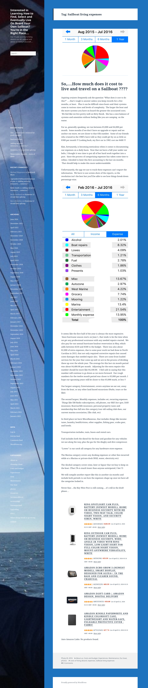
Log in (12, 432)
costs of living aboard (78, 660)
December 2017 (16, 289)
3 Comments (68, 663)
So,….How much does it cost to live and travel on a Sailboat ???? (94, 86)
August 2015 (15, 387)
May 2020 (14, 248)
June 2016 (14, 346)
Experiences (15, 472)
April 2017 (14, 309)
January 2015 (15, 416)
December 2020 (16, 236)
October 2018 (15, 268)
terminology (15, 501)
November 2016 (16, 330)
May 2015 (14, 400)
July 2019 (14, 256)
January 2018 (15, 285)
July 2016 (14, 342)
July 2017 (14, 297)
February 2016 (16, 363)
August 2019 (15, 252)
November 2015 (16, 375)
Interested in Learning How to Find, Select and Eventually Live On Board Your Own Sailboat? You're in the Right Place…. (21, 21)
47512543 (98, 630)
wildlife (13, 522)
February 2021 (16, 232)
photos (13, 489)
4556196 (97, 558)
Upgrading (14, 509)
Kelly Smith (14, 188)
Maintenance (15, 481)
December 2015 (16, 371)
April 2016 (14, 355)
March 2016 (15, 359)
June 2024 (14, 219)
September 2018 (16, 273)
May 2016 (14, 350)
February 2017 (16, 318)
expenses (91, 660)
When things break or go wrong (22, 518)
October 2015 (15, 379)
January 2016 (15, 367)
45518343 (98, 524)
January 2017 (15, 322)
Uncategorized (16, 505)
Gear (12, 477)
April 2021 (14, 227)
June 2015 (14, 396)
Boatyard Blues (16, 139)
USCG (12, 513)
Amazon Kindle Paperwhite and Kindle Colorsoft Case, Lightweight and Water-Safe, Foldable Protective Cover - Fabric (106, 619)
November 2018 (16, 264)
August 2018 (15, 277)
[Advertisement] (23, 95)
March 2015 (15, 408)
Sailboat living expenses (105, 660)
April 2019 (14, 260)
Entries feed (15, 436)
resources (14, 493)
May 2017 (14, 305)
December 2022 (16, 223)
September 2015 (16, 383)
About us (13, 460)
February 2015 (16, 412)
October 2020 (15, 244)
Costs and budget (17, 468)
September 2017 (16, 293)
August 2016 (15, 338)
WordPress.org (16, 444)
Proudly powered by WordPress (73, 682)
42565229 (98, 584)
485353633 (98, 601)
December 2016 (16, 326)
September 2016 (16, 334)
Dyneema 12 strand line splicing (23, 150)
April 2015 (14, 404)
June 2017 (14, 301)
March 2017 (15, 314)
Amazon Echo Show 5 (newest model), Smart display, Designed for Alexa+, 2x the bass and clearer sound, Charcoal (104, 573)
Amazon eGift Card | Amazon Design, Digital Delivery (104, 595)
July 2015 (14, 392)
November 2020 (16, 240)
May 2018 (14, 281)
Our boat (13, 485)
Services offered (16, 497)
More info (101, 527)
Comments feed (16, 440)
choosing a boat (16, 464)
